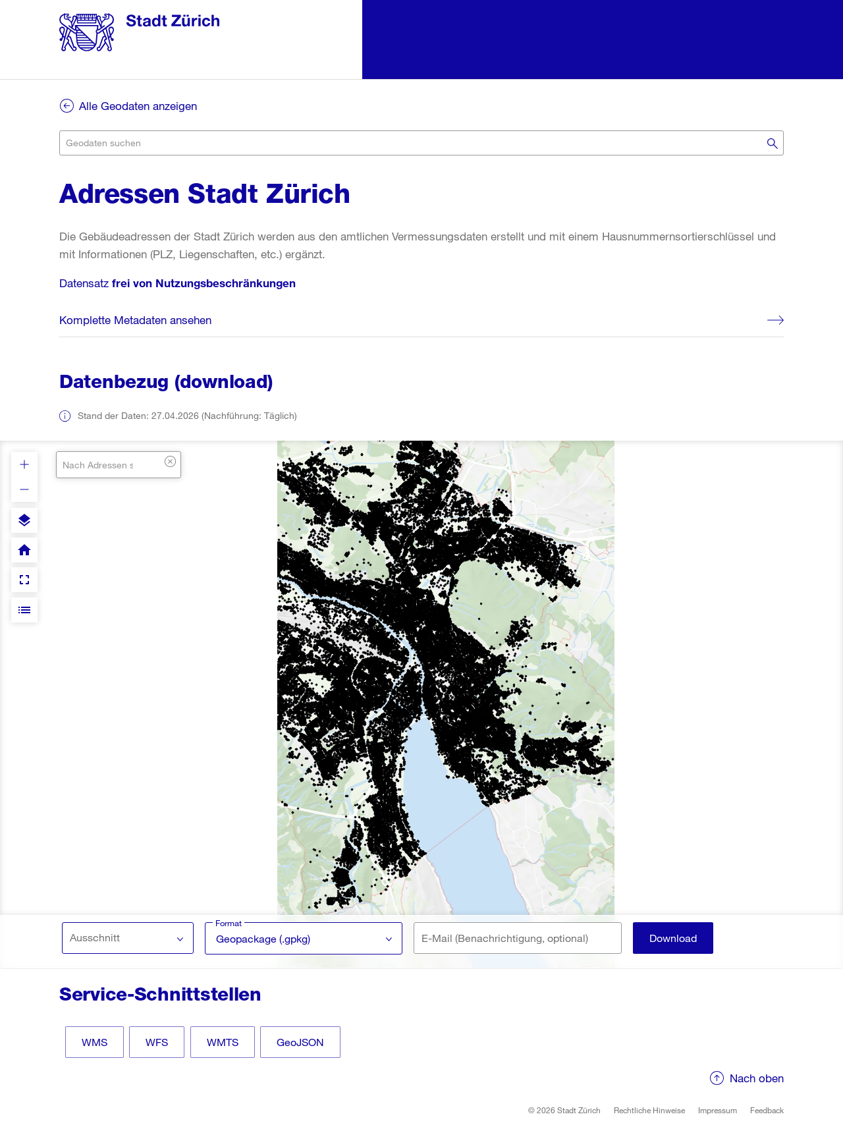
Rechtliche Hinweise (649, 1110)
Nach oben (757, 1078)
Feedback (767, 1110)
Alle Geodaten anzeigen (138, 106)
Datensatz (177, 283)
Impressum (717, 1110)
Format (228, 923)
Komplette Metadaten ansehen (135, 320)
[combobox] (421, 142)
